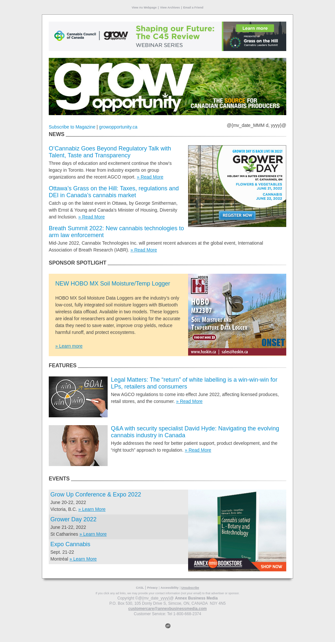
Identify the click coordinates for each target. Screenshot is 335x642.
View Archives (170, 7)
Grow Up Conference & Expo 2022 (95, 494)
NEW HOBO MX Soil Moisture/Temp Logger (112, 283)
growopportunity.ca (118, 127)
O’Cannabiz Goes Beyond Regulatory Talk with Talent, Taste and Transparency (110, 152)
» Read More (150, 177)
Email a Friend (193, 7)
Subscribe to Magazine (72, 127)
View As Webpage (144, 7)
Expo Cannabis (70, 544)
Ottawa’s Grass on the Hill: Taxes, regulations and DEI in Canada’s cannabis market (114, 192)
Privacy (152, 587)
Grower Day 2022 (73, 519)
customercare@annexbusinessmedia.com (167, 608)
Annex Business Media (196, 598)
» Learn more (68, 346)
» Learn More (91, 509)
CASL (140, 587)
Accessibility (170, 587)
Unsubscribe (190, 587)
